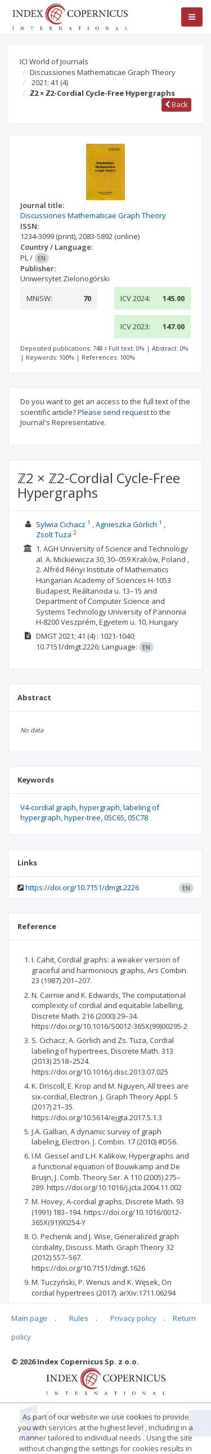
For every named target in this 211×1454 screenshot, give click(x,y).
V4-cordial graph (48, 807)
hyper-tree (82, 817)
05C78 (138, 817)
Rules (78, 1318)
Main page (29, 1318)
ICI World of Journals (54, 61)
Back (176, 104)
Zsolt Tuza (53, 534)
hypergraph (99, 807)
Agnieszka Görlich (126, 524)
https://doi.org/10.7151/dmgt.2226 (82, 887)
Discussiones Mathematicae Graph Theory (103, 72)
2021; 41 (50, 82)
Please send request (113, 412)
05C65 (114, 817)
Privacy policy (133, 1318)
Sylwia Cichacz (61, 524)
